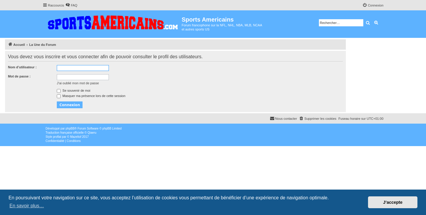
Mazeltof (75, 136)
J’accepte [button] (393, 202)
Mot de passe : (19, 76)
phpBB (70, 128)
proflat (57, 136)
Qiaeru (92, 132)
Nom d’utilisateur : (22, 67)
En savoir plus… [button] (26, 205)
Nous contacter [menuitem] (283, 118)
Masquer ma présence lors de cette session (91, 96)
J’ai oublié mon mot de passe (78, 83)
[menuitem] (71, 5)
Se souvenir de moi (73, 90)
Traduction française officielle (65, 132)
